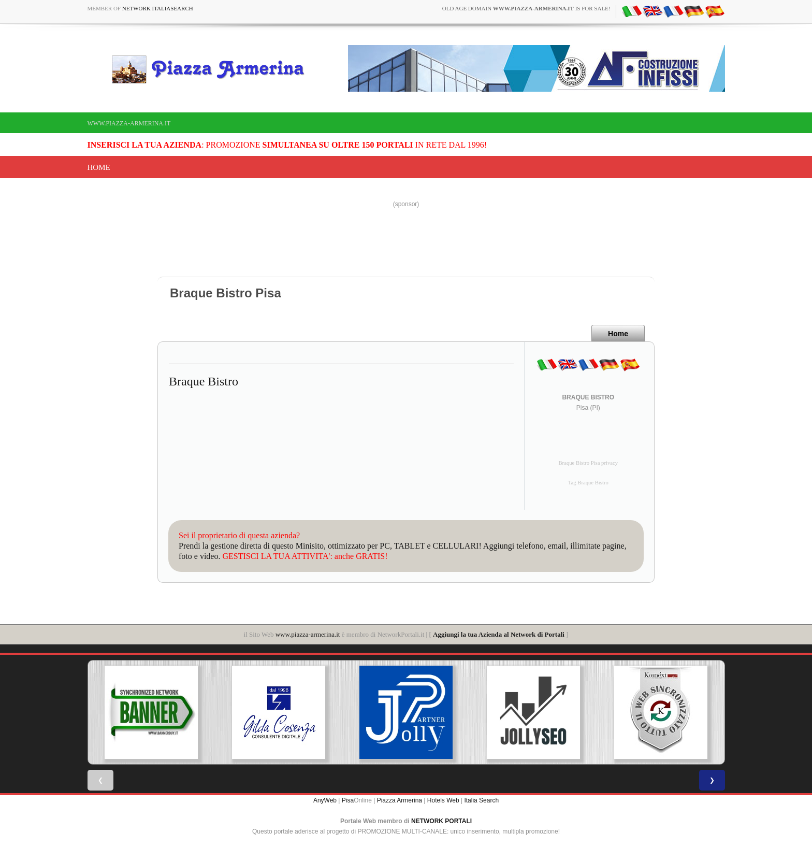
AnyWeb (325, 800)
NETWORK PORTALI (441, 821)
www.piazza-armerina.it (129, 123)
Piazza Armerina (399, 800)
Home (99, 167)
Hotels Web (443, 800)
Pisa (348, 800)
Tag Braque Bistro (588, 482)
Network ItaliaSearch (157, 8)
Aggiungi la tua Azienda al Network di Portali (498, 634)
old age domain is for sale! (526, 8)
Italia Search (481, 800)
